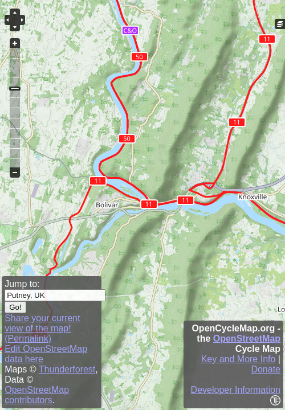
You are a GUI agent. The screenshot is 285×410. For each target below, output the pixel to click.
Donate (265, 369)
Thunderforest (67, 369)
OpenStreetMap (246, 338)
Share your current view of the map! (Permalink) (42, 328)
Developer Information (235, 390)
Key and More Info (238, 359)
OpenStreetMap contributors (37, 395)
